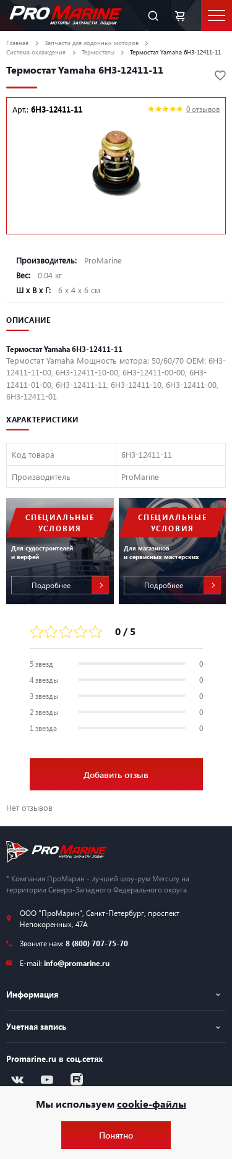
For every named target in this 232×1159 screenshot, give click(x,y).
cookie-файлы (151, 1103)
